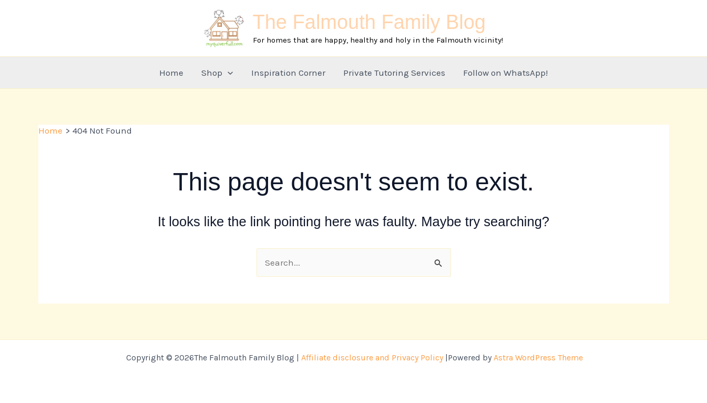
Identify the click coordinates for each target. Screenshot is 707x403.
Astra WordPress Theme (538, 357)
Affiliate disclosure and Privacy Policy (372, 357)
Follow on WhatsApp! (505, 72)
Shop (217, 72)
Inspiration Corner (288, 72)
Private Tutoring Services (394, 72)
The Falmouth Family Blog (369, 22)
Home (171, 72)
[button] (227, 72)
